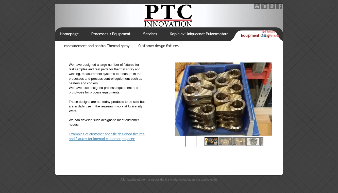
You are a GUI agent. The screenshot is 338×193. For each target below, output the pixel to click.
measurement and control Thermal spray (96, 46)
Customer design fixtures (158, 46)
